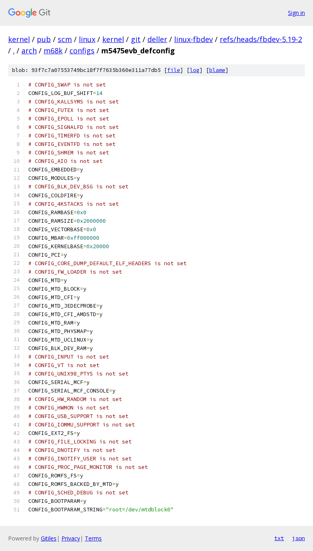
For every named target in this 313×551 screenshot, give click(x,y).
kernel (19, 39)
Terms (93, 538)
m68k (53, 50)
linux (87, 39)
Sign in (296, 13)
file (173, 70)
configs (82, 50)
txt (279, 538)
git (136, 39)
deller (157, 39)
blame (217, 70)
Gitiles (49, 538)
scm (65, 39)
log (195, 70)
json (298, 538)
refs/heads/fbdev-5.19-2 (261, 39)
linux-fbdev (193, 39)
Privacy (70, 538)
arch (29, 50)
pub (44, 39)
